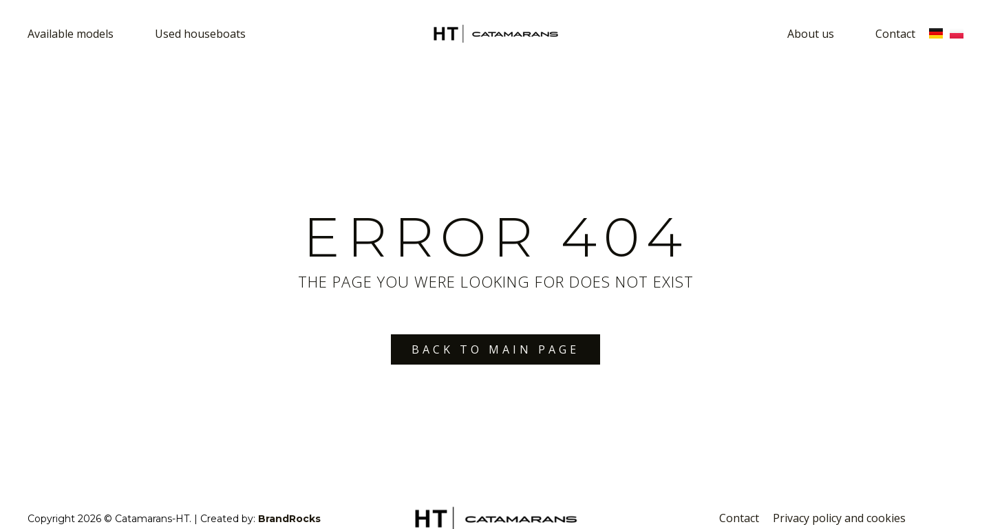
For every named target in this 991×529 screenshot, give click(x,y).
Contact (895, 33)
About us (810, 33)
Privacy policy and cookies (839, 518)
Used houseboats (200, 33)
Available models (71, 33)
